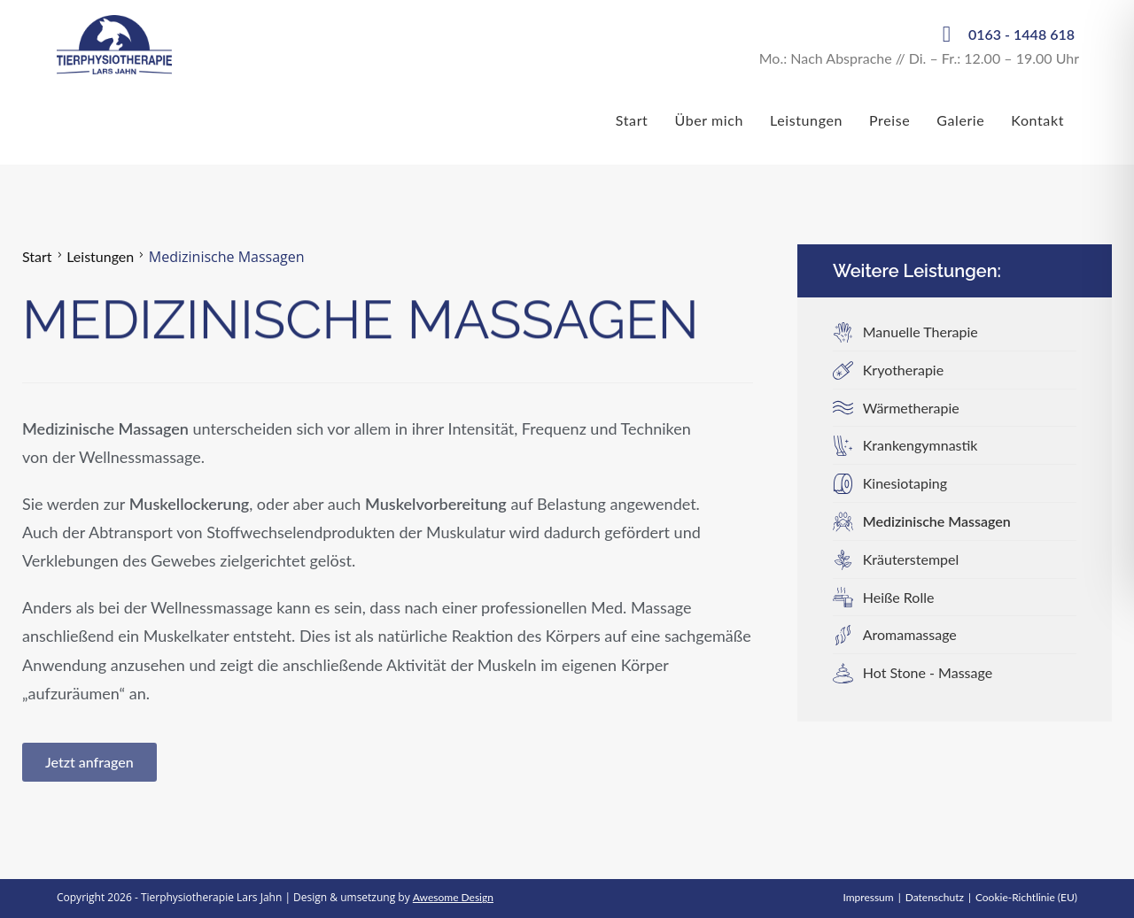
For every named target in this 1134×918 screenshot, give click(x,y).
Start (37, 256)
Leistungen (100, 256)
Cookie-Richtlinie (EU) (1026, 897)
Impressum (868, 897)
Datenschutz (934, 897)
